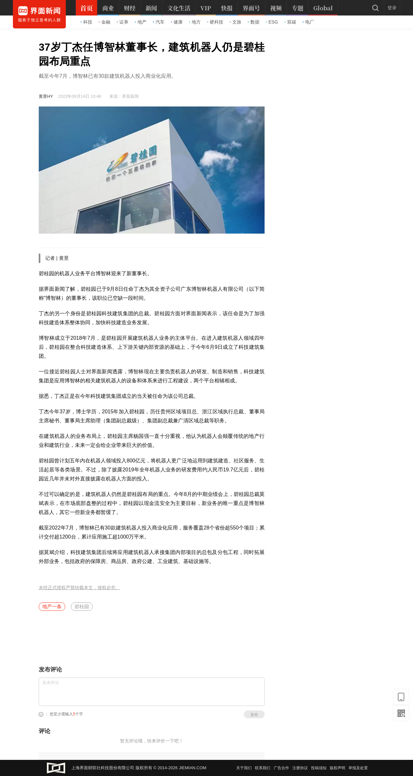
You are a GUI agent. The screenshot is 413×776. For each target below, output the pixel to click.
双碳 (290, 22)
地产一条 (52, 606)
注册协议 (300, 768)
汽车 (159, 22)
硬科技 (215, 22)
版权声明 (337, 768)
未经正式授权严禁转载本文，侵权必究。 (79, 587)
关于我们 (244, 768)
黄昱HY (46, 96)
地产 (140, 22)
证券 (122, 22)
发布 (254, 714)
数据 (253, 22)
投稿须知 (319, 768)
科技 (86, 22)
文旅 (235, 22)
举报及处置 (358, 768)
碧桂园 (82, 606)
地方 (195, 22)
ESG (272, 22)
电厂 (308, 22)
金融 (104, 22)
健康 (177, 22)
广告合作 (281, 768)
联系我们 (262, 768)
